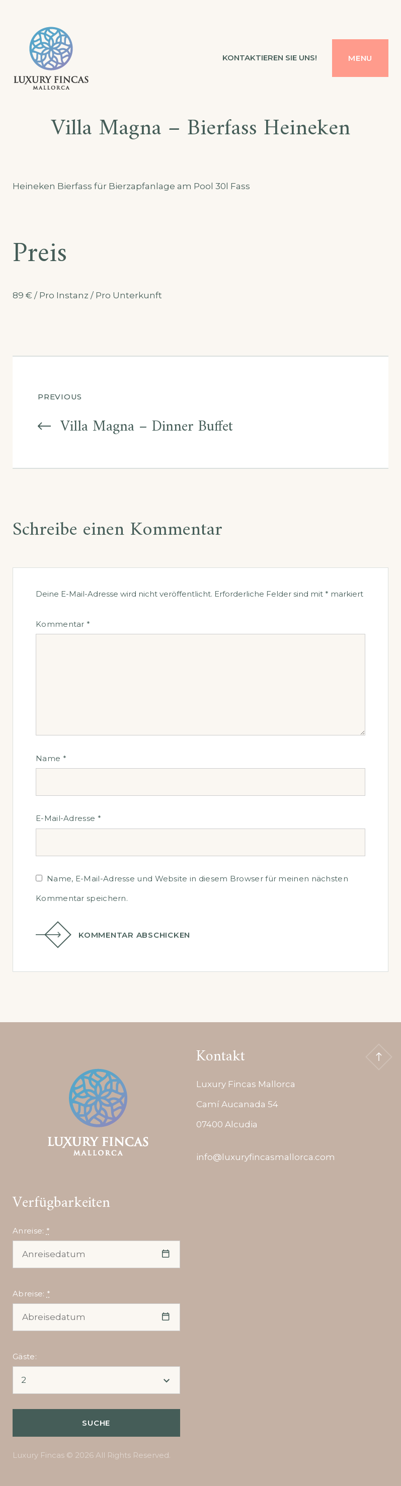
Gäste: (25, 1356)
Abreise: (31, 1293)
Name (51, 758)
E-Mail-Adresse (68, 818)
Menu (360, 58)
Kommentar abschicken (119, 935)
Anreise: (31, 1230)
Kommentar (63, 624)
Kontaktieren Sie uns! (269, 57)
